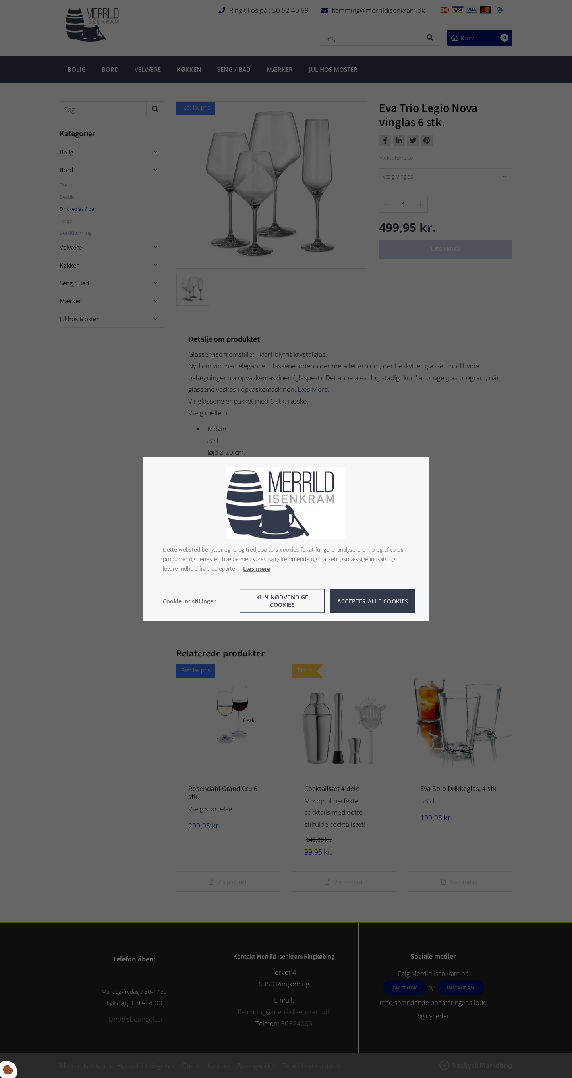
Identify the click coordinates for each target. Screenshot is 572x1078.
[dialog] (286, 539)
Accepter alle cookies (372, 601)
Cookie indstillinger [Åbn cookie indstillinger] (189, 601)
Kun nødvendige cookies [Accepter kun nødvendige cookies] (282, 601)
